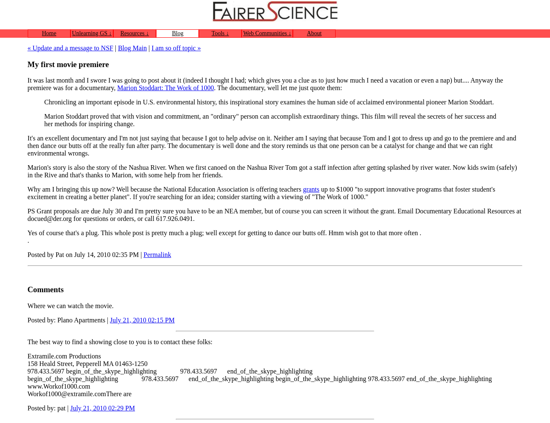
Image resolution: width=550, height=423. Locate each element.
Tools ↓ (220, 33)
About (314, 33)
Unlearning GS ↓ (92, 33)
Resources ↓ (134, 33)
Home (49, 33)
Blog (177, 33)
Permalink (157, 254)
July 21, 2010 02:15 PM (142, 320)
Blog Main (132, 48)
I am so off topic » (176, 48)
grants (311, 189)
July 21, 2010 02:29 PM (102, 408)
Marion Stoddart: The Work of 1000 (165, 87)
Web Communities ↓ (267, 33)
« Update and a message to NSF (70, 48)
